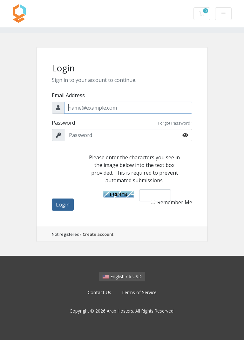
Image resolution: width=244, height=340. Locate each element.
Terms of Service (139, 292)
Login (63, 204)
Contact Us (99, 292)
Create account (98, 234)
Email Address (68, 95)
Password (63, 122)
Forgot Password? (175, 123)
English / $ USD (122, 276)
